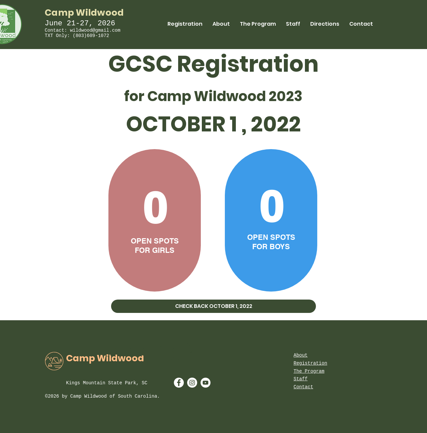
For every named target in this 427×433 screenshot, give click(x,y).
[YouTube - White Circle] (205, 383)
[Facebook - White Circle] (179, 383)
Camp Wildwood (84, 12)
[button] (213, 306)
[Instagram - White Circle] (192, 383)
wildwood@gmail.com (95, 30)
